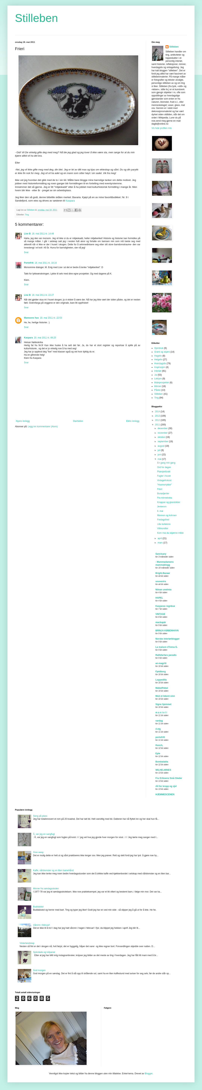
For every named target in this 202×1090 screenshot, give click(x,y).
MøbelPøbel (161, 688)
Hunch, (159, 745)
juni (160, 454)
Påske (157, 390)
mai (160, 459)
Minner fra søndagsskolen (46, 888)
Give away (38, 852)
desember (163, 428)
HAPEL (159, 598)
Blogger (148, 1073)
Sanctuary (160, 554)
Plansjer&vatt (163, 471)
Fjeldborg (160, 671)
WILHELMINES (163, 770)
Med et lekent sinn (165, 696)
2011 (158, 424)
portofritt (160, 737)
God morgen (39, 970)
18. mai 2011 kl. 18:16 (46, 263)
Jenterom (161, 506)
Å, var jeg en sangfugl (44, 834)
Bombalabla (161, 761)
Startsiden (78, 421)
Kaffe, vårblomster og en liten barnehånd (53, 870)
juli (159, 450)
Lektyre (158, 378)
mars (160, 542)
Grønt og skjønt (162, 352)
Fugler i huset (164, 476)
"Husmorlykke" (164, 484)
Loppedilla (161, 679)
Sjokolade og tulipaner (44, 952)
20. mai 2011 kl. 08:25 (45, 337)
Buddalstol (38, 906)
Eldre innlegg (132, 421)
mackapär (160, 622)
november (163, 433)
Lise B (27, 233)
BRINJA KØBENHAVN (167, 630)
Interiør (157, 371)
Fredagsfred (163, 519)
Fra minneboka (164, 497)
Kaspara (70, 200)
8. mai (160, 511)
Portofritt (28, 263)
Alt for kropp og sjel (166, 786)
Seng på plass (40, 816)
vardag (159, 720)
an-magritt (160, 663)
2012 (158, 420)
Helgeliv (158, 359)
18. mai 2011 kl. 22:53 (51, 318)
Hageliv (158, 355)
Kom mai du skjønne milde (170, 533)
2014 (158, 411)
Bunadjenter (163, 493)
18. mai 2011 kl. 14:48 (43, 233)
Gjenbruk (158, 348)
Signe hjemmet (163, 704)
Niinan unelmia (163, 589)
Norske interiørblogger (167, 639)
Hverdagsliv (160, 363)
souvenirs (160, 581)
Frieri (159, 489)
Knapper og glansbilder (168, 502)
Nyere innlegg (23, 421)
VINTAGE (160, 614)
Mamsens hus (31, 318)
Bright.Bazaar (162, 573)
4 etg (158, 729)
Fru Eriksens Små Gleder (168, 778)
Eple (157, 753)
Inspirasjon (159, 367)
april (160, 538)
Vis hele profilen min (162, 128)
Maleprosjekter (161, 382)
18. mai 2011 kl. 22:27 (43, 295)
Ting (27, 214)
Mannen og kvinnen (167, 515)
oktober (162, 437)
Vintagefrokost (164, 480)
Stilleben (36, 18)
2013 (158, 416)
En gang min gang (166, 462)
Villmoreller (162, 528)
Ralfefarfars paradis (166, 655)
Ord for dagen (164, 467)
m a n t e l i (161, 712)
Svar (26, 252)
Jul (155, 375)
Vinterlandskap (27, 943)
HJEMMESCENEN (164, 794)
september (163, 441)
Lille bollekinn (164, 524)
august (161, 446)
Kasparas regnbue (165, 606)
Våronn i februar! (41, 925)
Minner (157, 386)
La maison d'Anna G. (166, 647)
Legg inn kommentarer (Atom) (43, 426)
